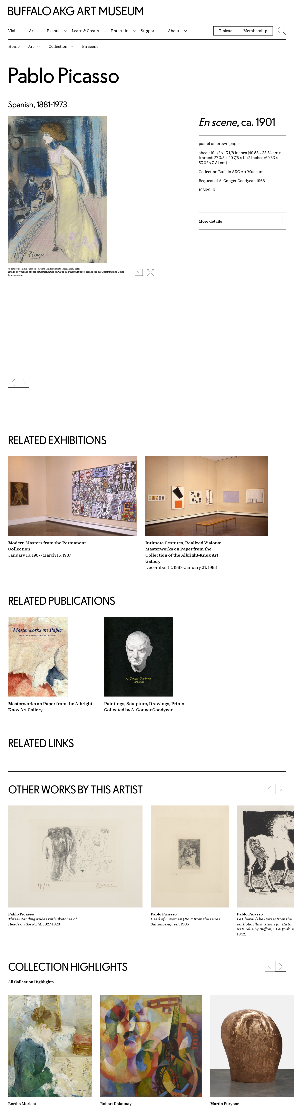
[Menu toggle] (281, 30)
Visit (12, 31)
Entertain (119, 31)
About (173, 31)
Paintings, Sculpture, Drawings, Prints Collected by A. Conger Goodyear (144, 706)
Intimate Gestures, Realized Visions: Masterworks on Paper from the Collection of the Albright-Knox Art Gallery (183, 552)
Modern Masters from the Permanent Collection (47, 545)
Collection (58, 46)
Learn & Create (85, 31)
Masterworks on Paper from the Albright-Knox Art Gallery (51, 706)
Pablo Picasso (63, 75)
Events (53, 31)
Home (14, 46)
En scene (90, 46)
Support (148, 31)
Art (32, 31)
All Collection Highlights (31, 982)
